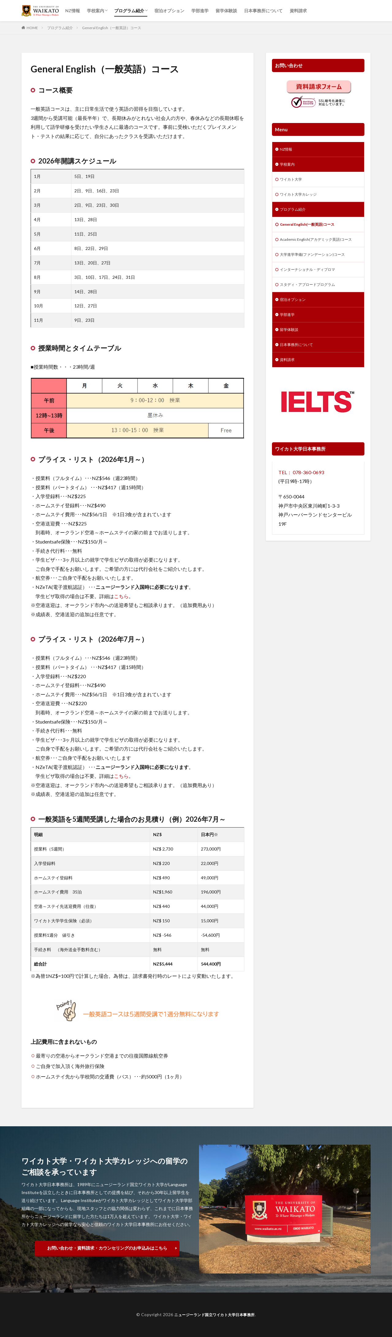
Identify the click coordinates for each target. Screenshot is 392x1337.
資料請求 (298, 10)
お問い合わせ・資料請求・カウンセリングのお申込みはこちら (107, 1248)
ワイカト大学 (293, 181)
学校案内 (95, 10)
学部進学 (200, 10)
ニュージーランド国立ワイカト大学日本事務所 (214, 1314)
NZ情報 (72, 10)
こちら (121, 596)
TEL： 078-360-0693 (301, 492)
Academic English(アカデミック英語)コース (317, 249)
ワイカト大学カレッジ (301, 197)
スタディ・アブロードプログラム (312, 299)
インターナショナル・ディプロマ (312, 283)
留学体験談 (226, 10)
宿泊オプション (169, 10)
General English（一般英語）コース (111, 27)
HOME (32, 27)
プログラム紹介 (129, 10)
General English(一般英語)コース (312, 229)
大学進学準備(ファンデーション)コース (317, 268)
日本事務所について (263, 10)
